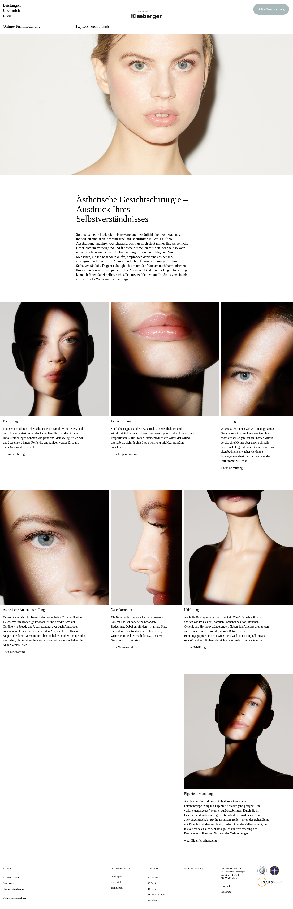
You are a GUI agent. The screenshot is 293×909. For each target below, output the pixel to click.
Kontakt (9, 16)
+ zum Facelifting (14, 454)
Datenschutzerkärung (13, 888)
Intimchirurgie (158, 894)
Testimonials (117, 887)
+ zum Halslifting (195, 647)
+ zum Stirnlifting (232, 468)
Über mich (11, 10)
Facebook (226, 886)
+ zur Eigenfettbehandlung (200, 840)
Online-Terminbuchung (271, 9)
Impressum (8, 883)
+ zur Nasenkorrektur (124, 647)
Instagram (226, 891)
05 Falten (152, 900)
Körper (154, 888)
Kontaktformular (11, 877)
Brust (153, 883)
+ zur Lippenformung (124, 454)
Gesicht (154, 877)
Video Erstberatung (193, 868)
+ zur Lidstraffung (14, 652)
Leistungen (12, 5)
